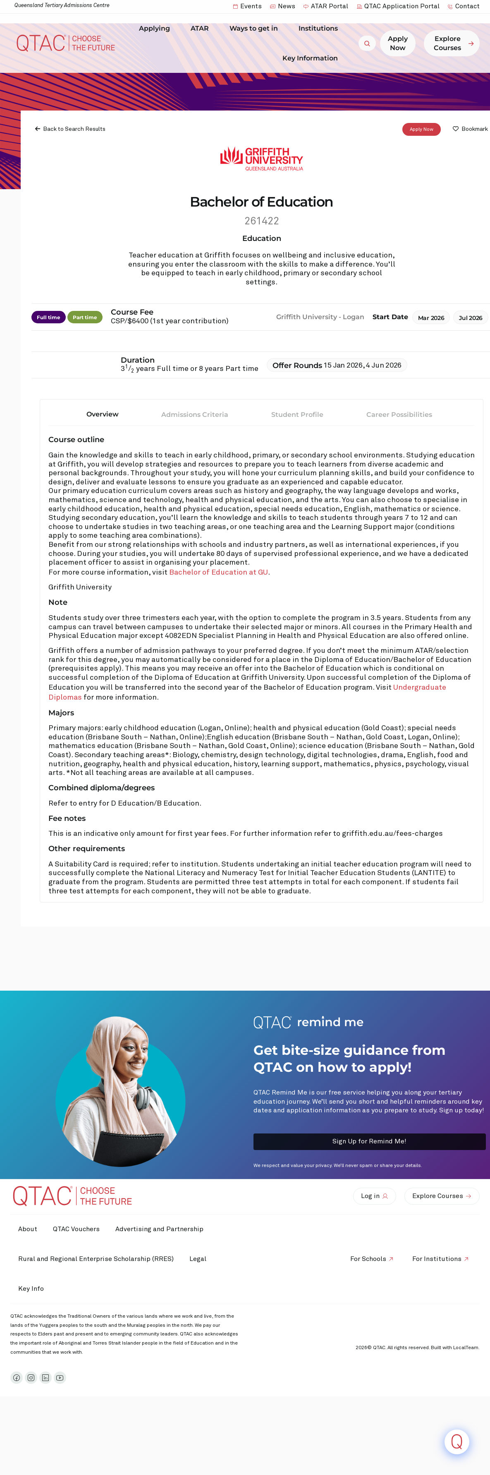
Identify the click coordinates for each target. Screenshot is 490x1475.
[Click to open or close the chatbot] (457, 1441)
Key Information (312, 58)
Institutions (320, 28)
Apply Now (421, 129)
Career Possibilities (399, 415)
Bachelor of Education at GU (218, 572)
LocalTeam (465, 1347)
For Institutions (436, 1259)
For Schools (367, 1259)
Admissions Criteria (194, 415)
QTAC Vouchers (77, 1229)
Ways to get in (255, 28)
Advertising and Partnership (161, 1229)
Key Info (33, 1289)
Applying (156, 28)
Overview (102, 414)
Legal (199, 1259)
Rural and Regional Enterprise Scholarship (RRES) (96, 1259)
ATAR (202, 28)
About (28, 1229)
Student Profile (297, 415)
